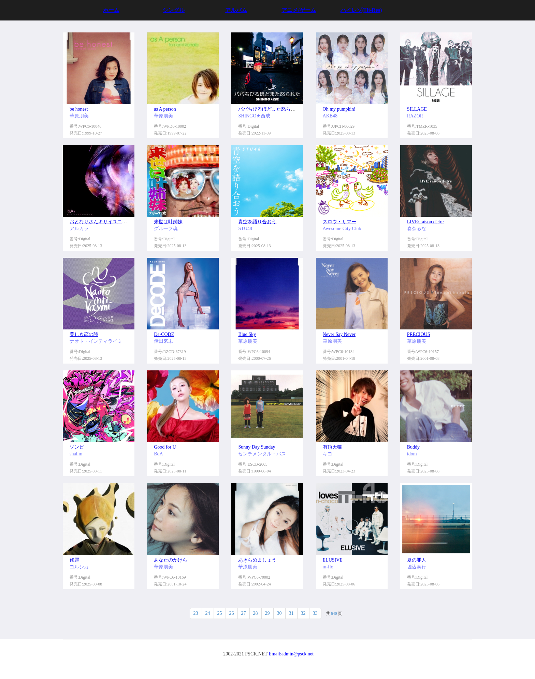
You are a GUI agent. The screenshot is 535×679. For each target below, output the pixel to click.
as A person (165, 109)
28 (255, 613)
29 (267, 613)
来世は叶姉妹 (168, 221)
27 (243, 613)
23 (195, 613)
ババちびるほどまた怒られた (269, 109)
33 (315, 613)
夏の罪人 (416, 560)
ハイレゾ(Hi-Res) (361, 10)
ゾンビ (77, 447)
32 (303, 613)
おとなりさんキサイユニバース (103, 221)
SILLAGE (417, 109)
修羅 (74, 560)
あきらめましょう (257, 560)
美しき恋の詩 (84, 334)
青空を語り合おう (257, 221)
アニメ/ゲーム (298, 10)
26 (231, 613)
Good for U (165, 447)
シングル (174, 10)
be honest (79, 109)
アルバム (236, 10)
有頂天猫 (332, 447)
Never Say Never (339, 334)
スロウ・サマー (339, 221)
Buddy (413, 447)
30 (279, 613)
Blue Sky (247, 334)
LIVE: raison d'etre (425, 221)
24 (207, 613)
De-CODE (164, 334)
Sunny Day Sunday (256, 447)
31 (291, 613)
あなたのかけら (170, 560)
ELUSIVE (333, 560)
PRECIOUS (418, 334)
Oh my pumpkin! (339, 109)
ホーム (111, 10)
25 (219, 613)
